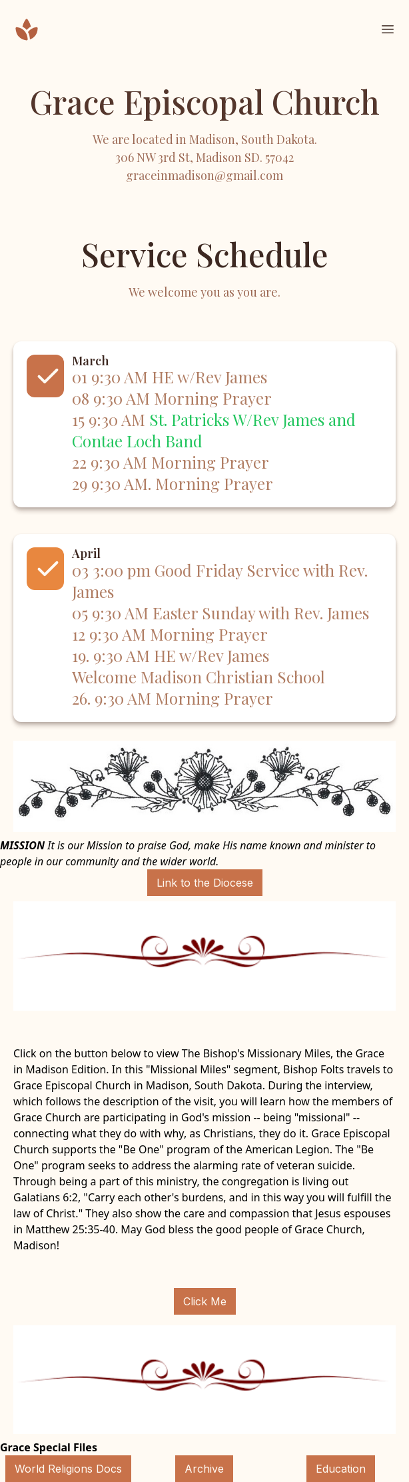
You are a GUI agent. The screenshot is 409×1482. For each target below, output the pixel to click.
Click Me (204, 1301)
